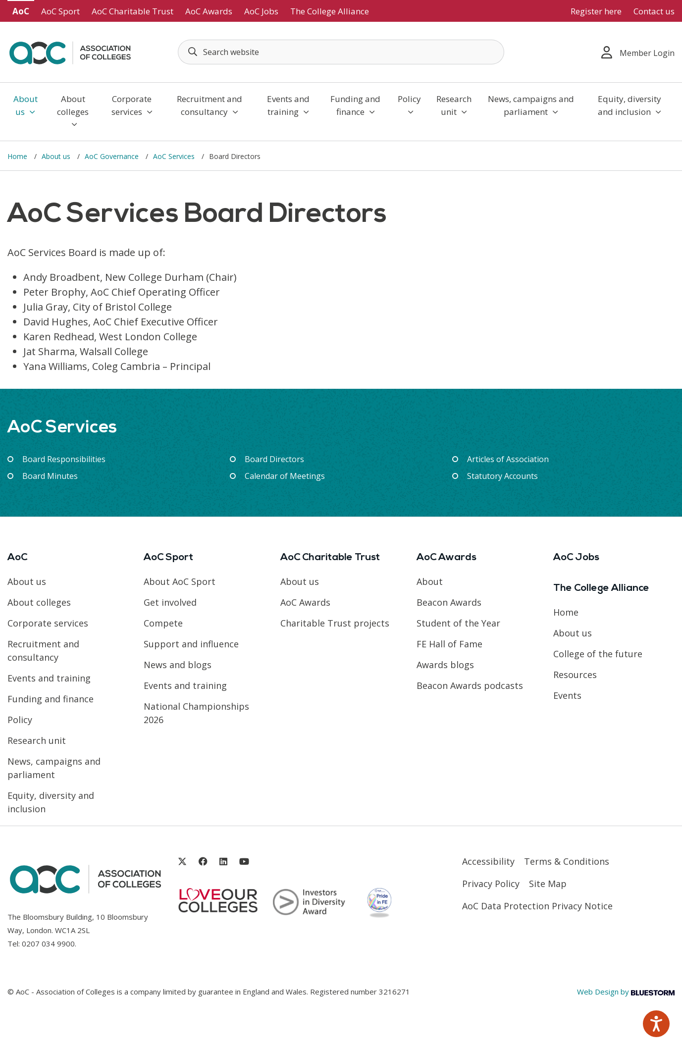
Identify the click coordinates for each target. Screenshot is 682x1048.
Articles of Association (508, 459)
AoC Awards (208, 11)
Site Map (548, 884)
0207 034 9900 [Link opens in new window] (48, 943)
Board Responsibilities (63, 459)
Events (567, 695)
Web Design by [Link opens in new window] (626, 991)
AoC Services (175, 156)
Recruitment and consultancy (209, 105)
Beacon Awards (449, 602)
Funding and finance (355, 105)
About (430, 581)
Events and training (288, 105)
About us (25, 105)
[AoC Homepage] (69, 51)
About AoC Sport (179, 581)
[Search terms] (341, 52)
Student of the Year (458, 623)
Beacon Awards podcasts (470, 685)
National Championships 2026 (196, 713)
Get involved (170, 602)
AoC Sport (60, 11)
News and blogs (177, 665)
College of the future (597, 654)
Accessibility (488, 861)
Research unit (454, 105)
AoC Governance (113, 156)
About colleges (73, 110)
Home (18, 156)
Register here (596, 11)
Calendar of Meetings (285, 476)
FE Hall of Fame (449, 644)
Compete (163, 623)
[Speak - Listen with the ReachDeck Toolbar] (656, 1023)
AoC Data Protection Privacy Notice (537, 906)
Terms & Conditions (566, 861)
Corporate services (132, 105)
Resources (575, 675)
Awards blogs (445, 665)
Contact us (654, 11)
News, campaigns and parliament (531, 105)
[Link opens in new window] (182, 861)
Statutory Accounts (502, 476)
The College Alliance (329, 11)
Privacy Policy (491, 884)
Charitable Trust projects (334, 623)
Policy (409, 104)
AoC (20, 11)
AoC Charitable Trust (132, 11)
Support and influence (191, 644)
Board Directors (274, 459)
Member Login (638, 52)
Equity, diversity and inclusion (629, 105)
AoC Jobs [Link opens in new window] (261, 11)
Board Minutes (50, 476)
